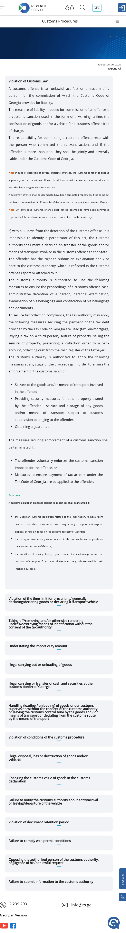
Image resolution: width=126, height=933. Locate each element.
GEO (97, 8)
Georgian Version (13, 915)
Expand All (114, 68)
